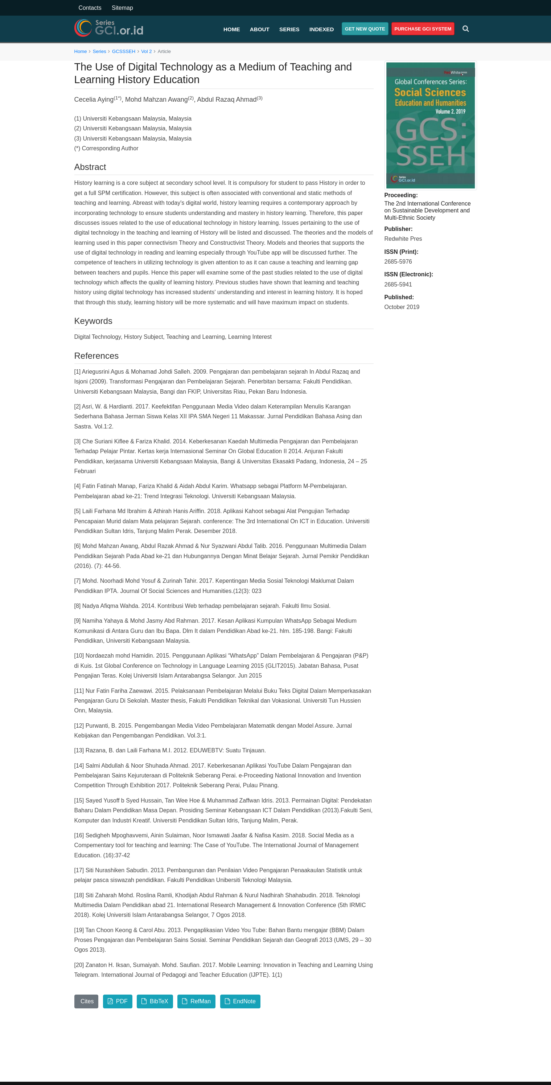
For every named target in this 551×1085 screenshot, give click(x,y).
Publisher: (399, 229)
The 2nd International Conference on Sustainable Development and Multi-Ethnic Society (428, 210)
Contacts (90, 8)
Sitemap (122, 8)
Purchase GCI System (423, 29)
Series (289, 29)
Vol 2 (146, 51)
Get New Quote (365, 29)
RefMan (196, 1001)
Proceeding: (401, 195)
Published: (399, 297)
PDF (118, 1001)
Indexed (321, 29)
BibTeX (154, 1001)
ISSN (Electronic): (409, 274)
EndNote (240, 1001)
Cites (86, 1001)
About (260, 29)
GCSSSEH (123, 51)
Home (231, 29)
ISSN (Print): (402, 252)
